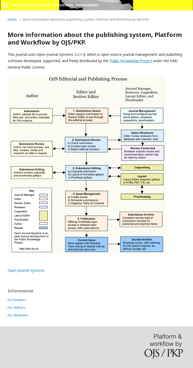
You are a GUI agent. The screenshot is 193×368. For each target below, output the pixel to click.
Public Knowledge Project (131, 60)
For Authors (16, 307)
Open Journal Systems (26, 270)
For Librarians (18, 315)
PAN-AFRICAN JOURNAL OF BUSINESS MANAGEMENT (56, 5)
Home (12, 19)
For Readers (17, 299)
